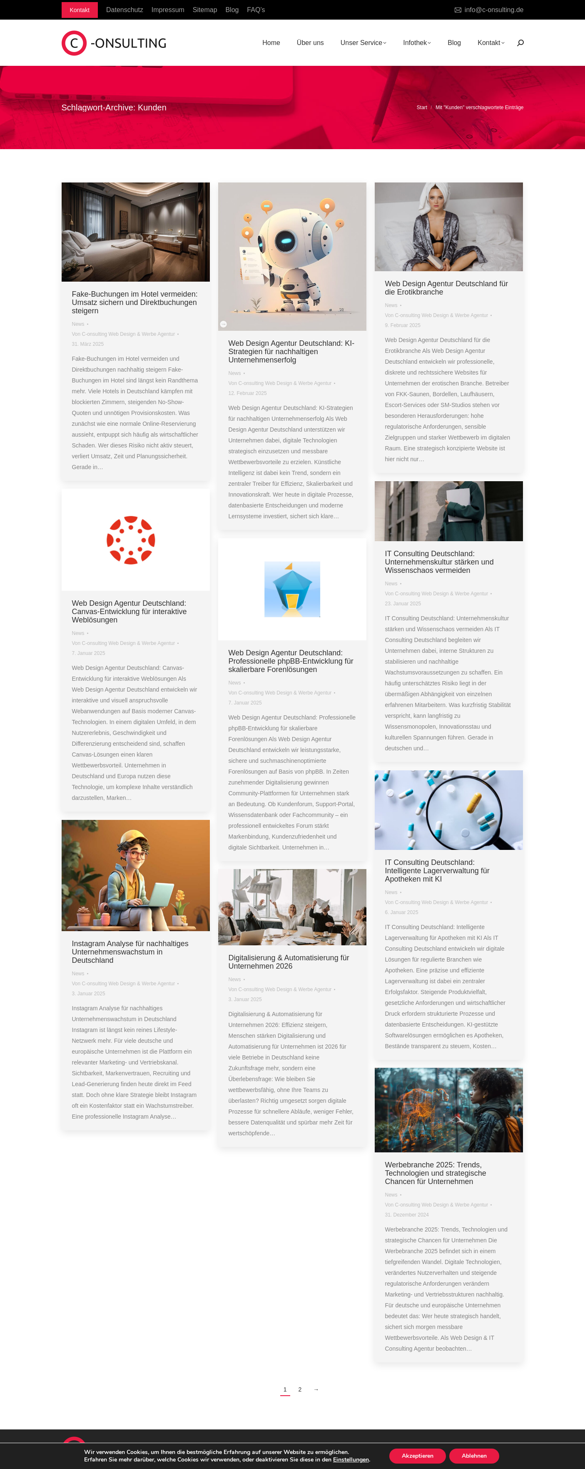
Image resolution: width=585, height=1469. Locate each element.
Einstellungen (351, 1460)
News (78, 324)
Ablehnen (474, 1456)
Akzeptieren (417, 1456)
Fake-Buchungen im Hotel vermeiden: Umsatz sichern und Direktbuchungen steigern (135, 302)
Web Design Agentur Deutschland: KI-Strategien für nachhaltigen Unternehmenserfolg (292, 351)
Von (123, 334)
